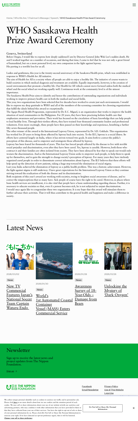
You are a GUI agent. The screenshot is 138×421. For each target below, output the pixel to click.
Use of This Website (113, 389)
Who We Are (20, 17)
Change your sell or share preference (18, 418)
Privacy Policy (111, 386)
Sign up (11, 371)
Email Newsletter (90, 389)
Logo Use (108, 393)
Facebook (87, 386)
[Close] (134, 408)
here (15, 402)
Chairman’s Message (38, 17)
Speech (54, 17)
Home (9, 17)
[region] (69, 408)
